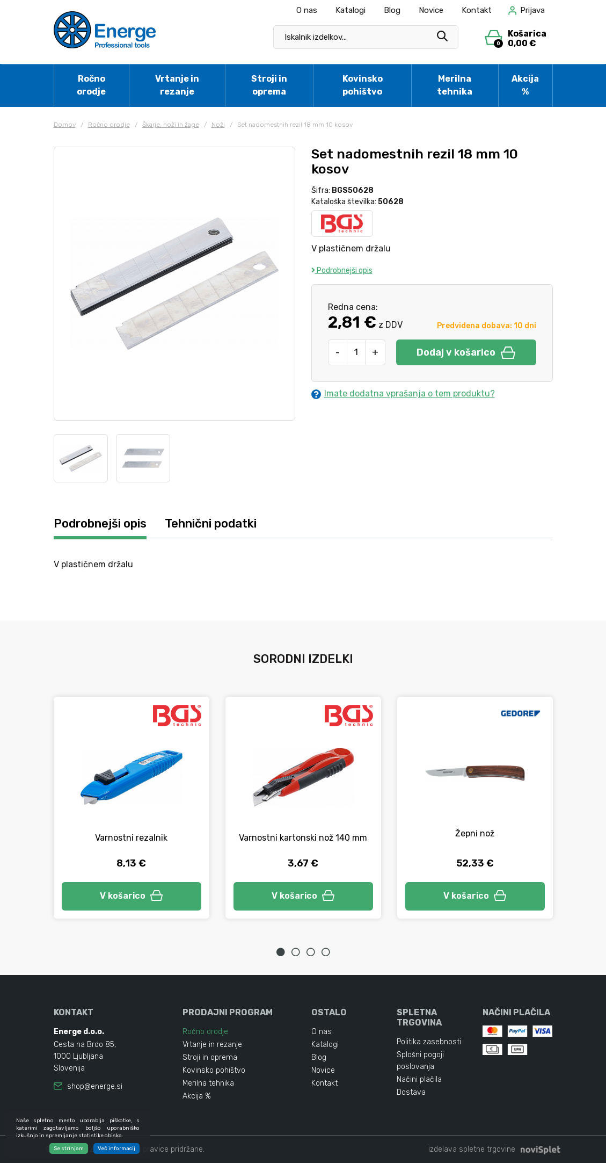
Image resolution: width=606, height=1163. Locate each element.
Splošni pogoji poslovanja (420, 1060)
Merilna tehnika (454, 85)
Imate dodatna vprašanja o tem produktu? (403, 393)
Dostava (411, 1092)
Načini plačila (419, 1079)
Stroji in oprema (269, 85)
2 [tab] (295, 951)
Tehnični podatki (211, 523)
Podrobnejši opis (342, 270)
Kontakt (477, 10)
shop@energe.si (94, 1086)
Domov (65, 124)
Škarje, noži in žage (170, 124)
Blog (392, 10)
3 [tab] (310, 951)
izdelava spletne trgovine (471, 1149)
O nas (306, 10)
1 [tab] (280, 951)
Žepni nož (474, 833)
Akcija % (525, 85)
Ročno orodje (91, 85)
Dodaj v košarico (466, 352)
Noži (218, 124)
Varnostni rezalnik (131, 838)
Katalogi (350, 10)
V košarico (131, 896)
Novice (431, 10)
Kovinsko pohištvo (362, 85)
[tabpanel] (131, 808)
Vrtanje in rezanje (177, 85)
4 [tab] (325, 951)
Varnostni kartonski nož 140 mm (303, 838)
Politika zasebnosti (429, 1041)
